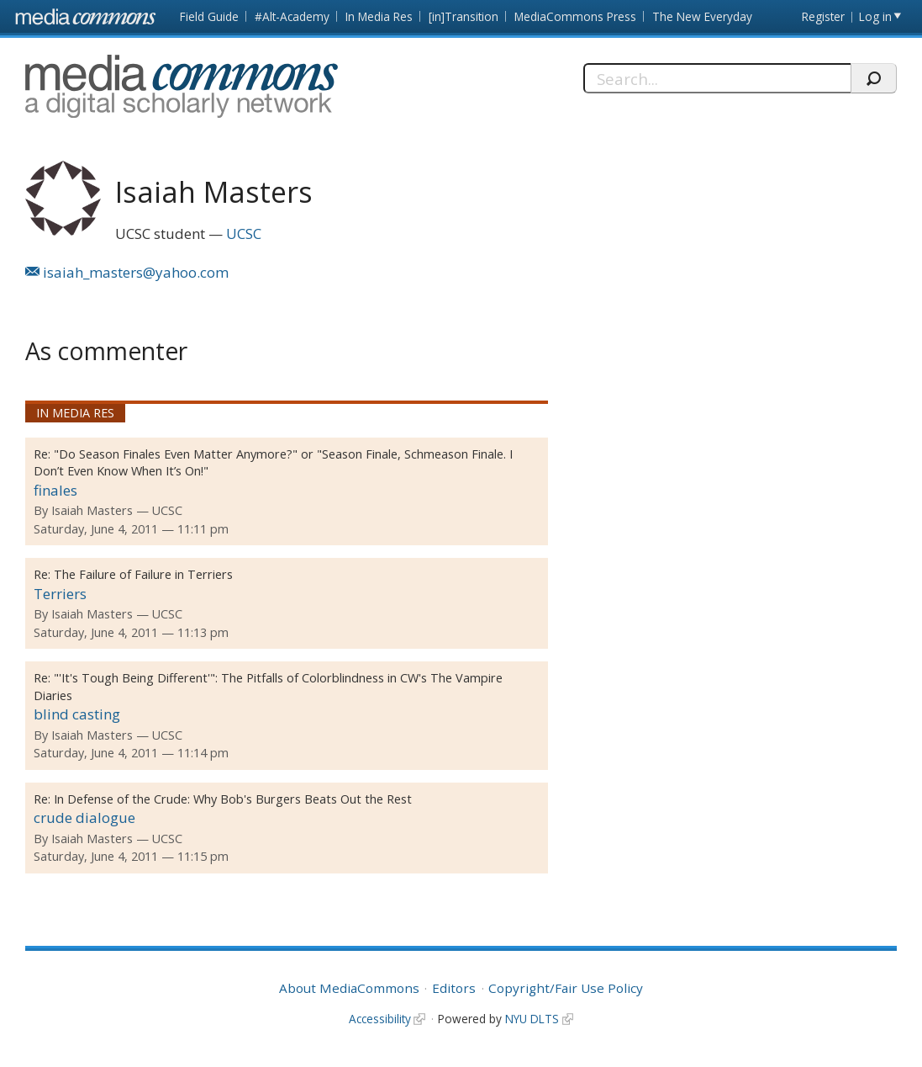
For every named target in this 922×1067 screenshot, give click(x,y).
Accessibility (380, 1019)
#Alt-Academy (292, 16)
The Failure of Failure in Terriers (143, 574)
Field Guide (209, 16)
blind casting (77, 714)
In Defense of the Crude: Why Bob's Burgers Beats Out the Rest (233, 799)
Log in (875, 16)
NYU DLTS (532, 1019)
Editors (454, 987)
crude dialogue (84, 817)
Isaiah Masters (92, 510)
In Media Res (379, 16)
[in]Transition (463, 16)
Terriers (60, 593)
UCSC (243, 233)
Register (823, 16)
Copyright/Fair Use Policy (565, 987)
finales (55, 490)
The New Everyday (702, 16)
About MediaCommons (349, 987)
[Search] (717, 78)
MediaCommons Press (575, 16)
